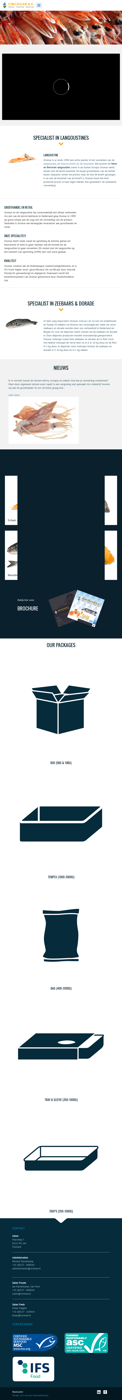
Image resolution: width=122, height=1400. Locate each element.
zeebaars (83, 321)
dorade (95, 321)
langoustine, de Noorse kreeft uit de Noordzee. (68, 163)
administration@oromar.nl (26, 1268)
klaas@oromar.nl (21, 1315)
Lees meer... (14, 395)
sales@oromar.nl (21, 1293)
